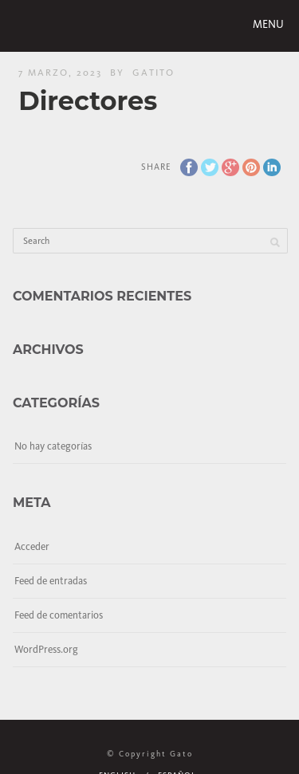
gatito (153, 72)
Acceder (31, 546)
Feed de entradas (50, 581)
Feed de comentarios (58, 615)
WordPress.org (46, 649)
